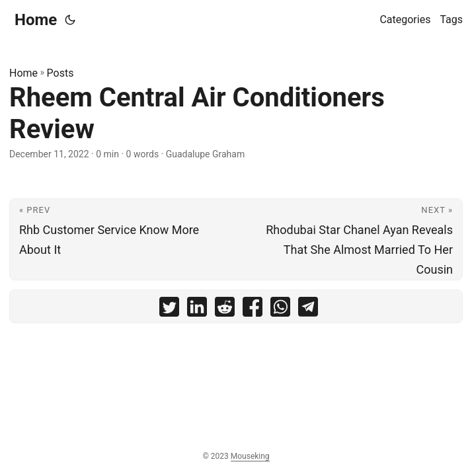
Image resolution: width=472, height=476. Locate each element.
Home (36, 20)
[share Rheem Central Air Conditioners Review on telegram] (308, 310)
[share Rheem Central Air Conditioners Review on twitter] (169, 310)
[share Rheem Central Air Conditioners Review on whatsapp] (280, 310)
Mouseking (250, 456)
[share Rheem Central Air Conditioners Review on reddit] (225, 310)
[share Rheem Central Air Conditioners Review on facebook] (252, 310)
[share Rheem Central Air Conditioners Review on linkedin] (197, 310)
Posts (60, 73)
